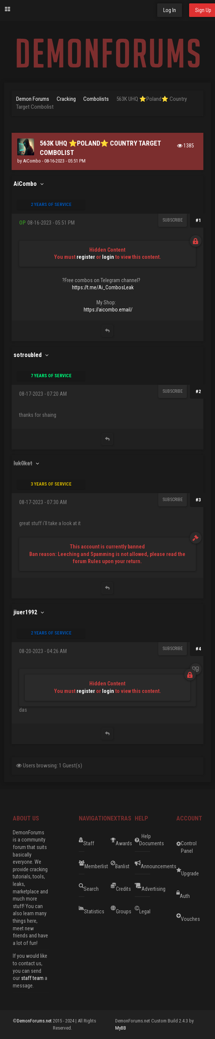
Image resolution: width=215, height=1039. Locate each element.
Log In (169, 10)
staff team (32, 978)
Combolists (96, 99)
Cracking (66, 99)
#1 (198, 220)
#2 (198, 391)
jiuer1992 (25, 612)
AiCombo (32, 161)
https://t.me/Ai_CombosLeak (103, 287)
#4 (198, 649)
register (86, 257)
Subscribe (172, 220)
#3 (198, 500)
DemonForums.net (35, 1021)
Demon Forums (32, 99)
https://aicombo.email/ (108, 310)
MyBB (120, 1028)
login (108, 257)
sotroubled (28, 354)
